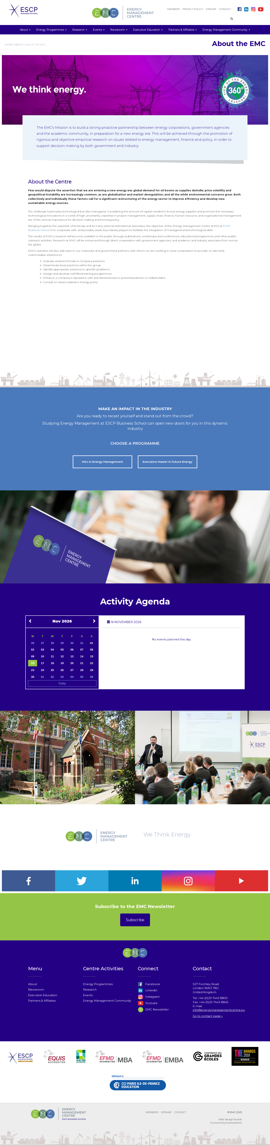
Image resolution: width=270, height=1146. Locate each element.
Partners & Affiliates (42, 1000)
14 (81, 656)
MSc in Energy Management (102, 462)
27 (42, 643)
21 (81, 663)
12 (62, 656)
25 (52, 670)
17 (42, 663)
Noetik (238, 1119)
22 (91, 663)
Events (88, 995)
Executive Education (42, 995)
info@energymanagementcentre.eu (219, 1010)
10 (42, 656)
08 (91, 649)
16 (32, 663)
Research (90, 989)
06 (72, 649)
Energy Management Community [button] (226, 29)
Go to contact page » (208, 1016)
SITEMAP (211, 9)
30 (72, 643)
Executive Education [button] (148, 29)
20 (72, 663)
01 (91, 643)
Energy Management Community (107, 1000)
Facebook (149, 984)
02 (32, 649)
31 (81, 643)
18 (52, 663)
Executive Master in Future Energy (167, 462)
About (32, 984)
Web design (225, 1119)
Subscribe (135, 920)
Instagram (149, 996)
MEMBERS (173, 9)
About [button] (25, 29)
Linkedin (147, 990)
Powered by (217, 1122)
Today (62, 683)
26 (32, 643)
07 (81, 649)
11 (52, 656)
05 (62, 649)
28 (52, 643)
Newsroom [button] (119, 29)
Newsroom (36, 989)
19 (62, 663)
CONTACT (225, 9)
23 (32, 670)
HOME (9, 44)
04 (52, 649)
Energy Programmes (98, 984)
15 (91, 656)
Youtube (148, 1003)
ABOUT (18, 44)
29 (62, 643)
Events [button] (99, 29)
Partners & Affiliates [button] (182, 29)
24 (42, 670)
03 (42, 649)
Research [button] (79, 29)
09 (32, 656)
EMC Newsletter (153, 1009)
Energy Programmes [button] (51, 29)
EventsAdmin (234, 1122)
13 (72, 656)
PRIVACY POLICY (192, 9)
